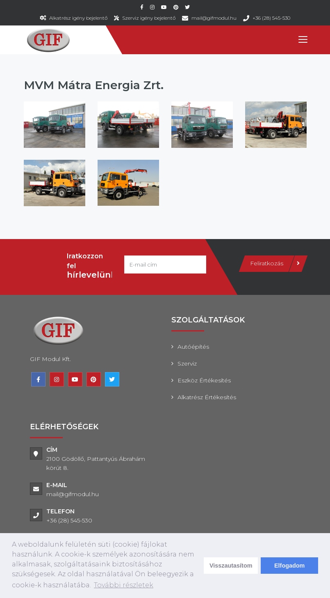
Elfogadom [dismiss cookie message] (289, 565)
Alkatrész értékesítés (207, 397)
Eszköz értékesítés (204, 380)
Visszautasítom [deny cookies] (231, 565)
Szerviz (187, 363)
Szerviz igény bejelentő (148, 18)
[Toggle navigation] (302, 40)
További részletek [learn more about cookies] (123, 585)
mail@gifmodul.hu (214, 18)
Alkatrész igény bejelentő (78, 18)
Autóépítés (193, 346)
